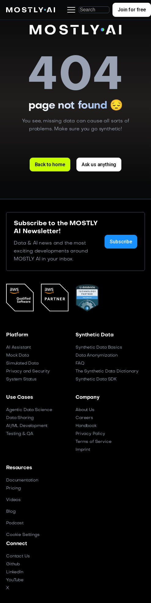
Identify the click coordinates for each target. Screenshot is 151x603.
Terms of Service (93, 442)
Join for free (132, 10)
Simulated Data (22, 363)
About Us (85, 410)
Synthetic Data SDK (96, 379)
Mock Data (17, 356)
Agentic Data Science (29, 410)
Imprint (83, 450)
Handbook (86, 426)
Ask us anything (99, 164)
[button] (71, 10)
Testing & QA (19, 434)
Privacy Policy (90, 434)
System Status (21, 379)
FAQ (80, 363)
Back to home (50, 164)
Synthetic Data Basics (99, 348)
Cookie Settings (23, 535)
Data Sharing (20, 418)
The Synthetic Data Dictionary (107, 371)
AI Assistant (18, 348)
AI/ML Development (26, 426)
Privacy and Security (28, 371)
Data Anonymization (97, 356)
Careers (84, 418)
